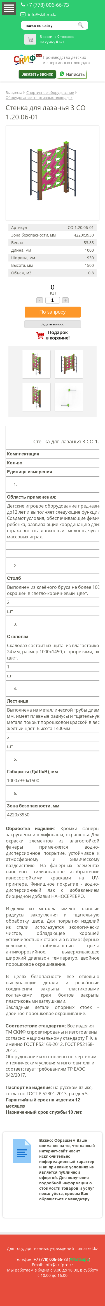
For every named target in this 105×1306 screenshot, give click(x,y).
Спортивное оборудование (50, 92)
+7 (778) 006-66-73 (47, 4)
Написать (71, 74)
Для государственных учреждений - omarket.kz (52, 1248)
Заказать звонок (37, 74)
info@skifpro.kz (42, 14)
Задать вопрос (52, 324)
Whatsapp (79, 1259)
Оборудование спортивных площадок (39, 97)
